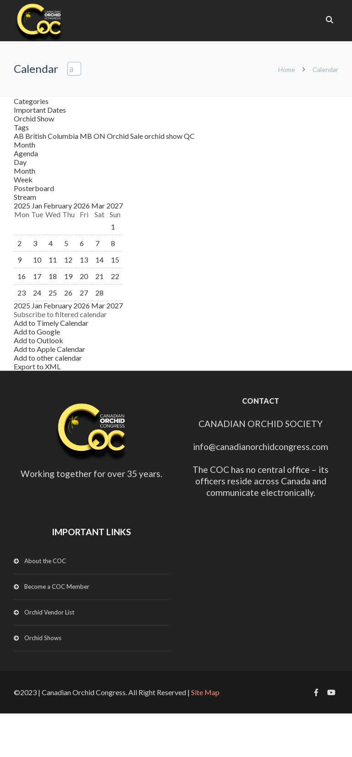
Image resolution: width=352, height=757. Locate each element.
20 (84, 276)
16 (21, 276)
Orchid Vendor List (49, 612)
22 (115, 276)
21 (99, 276)
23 (21, 292)
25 (53, 292)
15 (115, 259)
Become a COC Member (56, 586)
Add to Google (37, 331)
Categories (31, 101)
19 (68, 276)
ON (100, 136)
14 (99, 259)
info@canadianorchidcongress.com (260, 446)
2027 (114, 205)
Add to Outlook (38, 340)
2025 (23, 205)
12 (68, 259)
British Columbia (52, 136)
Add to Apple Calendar (49, 349)
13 (84, 259)
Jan (38, 205)
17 (37, 276)
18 (53, 276)
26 (68, 292)
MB (87, 136)
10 (37, 259)
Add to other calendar (48, 357)
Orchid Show (34, 118)
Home (286, 69)
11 (53, 259)
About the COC (45, 561)
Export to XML (37, 366)
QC (189, 136)
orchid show (164, 136)
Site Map (205, 692)
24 (37, 292)
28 (99, 292)
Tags (21, 127)
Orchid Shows (42, 638)
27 (84, 292)
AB (19, 136)
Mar (98, 205)
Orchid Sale (125, 136)
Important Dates (40, 109)
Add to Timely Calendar (51, 322)
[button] (60, 314)
